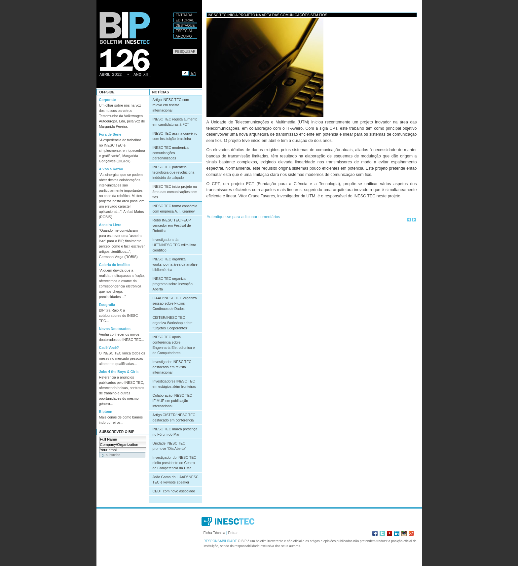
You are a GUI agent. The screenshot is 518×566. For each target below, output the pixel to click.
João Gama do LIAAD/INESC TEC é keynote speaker (176, 479)
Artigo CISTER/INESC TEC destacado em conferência (174, 417)
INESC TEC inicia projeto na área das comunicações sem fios (175, 191)
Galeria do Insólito (114, 265)
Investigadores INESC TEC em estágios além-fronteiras (174, 383)
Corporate (107, 100)
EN (194, 73)
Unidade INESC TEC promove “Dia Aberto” (169, 445)
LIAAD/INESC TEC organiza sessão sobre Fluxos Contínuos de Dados (175, 303)
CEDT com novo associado (174, 491)
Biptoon (105, 412)
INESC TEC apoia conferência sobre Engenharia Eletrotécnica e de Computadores (174, 345)
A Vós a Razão (111, 169)
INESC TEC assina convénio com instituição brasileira (175, 136)
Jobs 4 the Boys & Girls (119, 372)
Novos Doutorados (114, 329)
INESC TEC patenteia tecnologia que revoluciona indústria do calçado (174, 172)
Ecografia (107, 305)
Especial (184, 31)
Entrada (184, 15)
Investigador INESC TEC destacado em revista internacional (172, 367)
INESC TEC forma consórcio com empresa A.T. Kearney (175, 208)
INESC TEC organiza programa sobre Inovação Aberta (173, 284)
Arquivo (184, 36)
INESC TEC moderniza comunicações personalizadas (171, 153)
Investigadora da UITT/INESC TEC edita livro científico (174, 245)
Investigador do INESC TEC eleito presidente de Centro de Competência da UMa (174, 462)
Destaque (185, 25)
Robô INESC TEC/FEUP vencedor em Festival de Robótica (172, 225)
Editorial (185, 20)
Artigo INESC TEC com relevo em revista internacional (171, 105)
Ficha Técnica (214, 533)
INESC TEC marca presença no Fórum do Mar (175, 431)
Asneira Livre (110, 225)
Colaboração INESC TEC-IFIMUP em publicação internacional (173, 400)
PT (185, 73)
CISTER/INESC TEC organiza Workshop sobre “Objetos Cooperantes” (173, 323)
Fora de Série (110, 134)
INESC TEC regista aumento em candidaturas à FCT (175, 121)
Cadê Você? (109, 348)
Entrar (233, 533)
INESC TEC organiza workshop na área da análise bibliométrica (175, 264)
